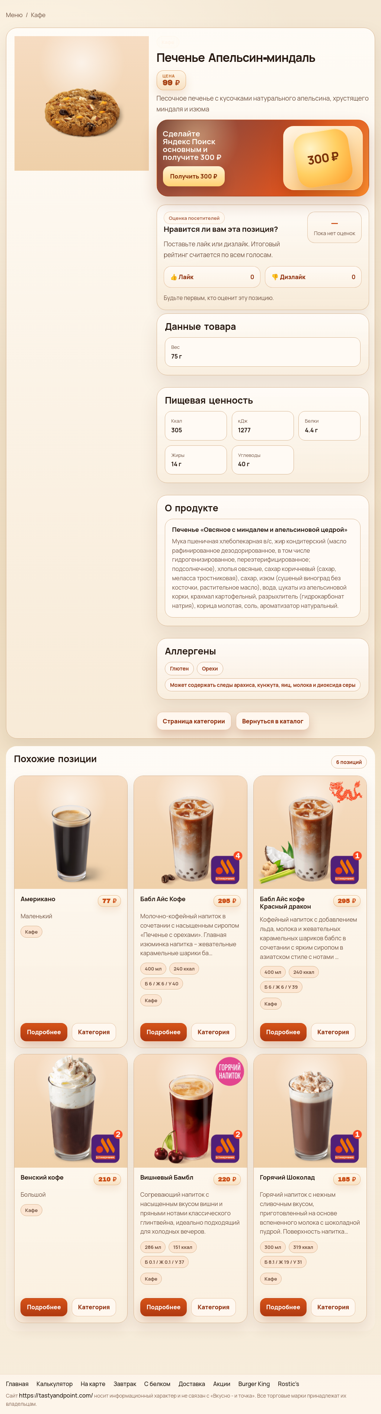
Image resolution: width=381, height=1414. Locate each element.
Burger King (254, 1384)
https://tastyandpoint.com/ (56, 1395)
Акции (221, 1384)
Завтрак (124, 1384)
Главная (17, 1384)
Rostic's (288, 1384)
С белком (157, 1384)
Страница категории (194, 721)
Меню (14, 15)
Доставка (192, 1384)
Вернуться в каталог (273, 721)
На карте (93, 1384)
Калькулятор (54, 1384)
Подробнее (44, 1032)
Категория (94, 1032)
